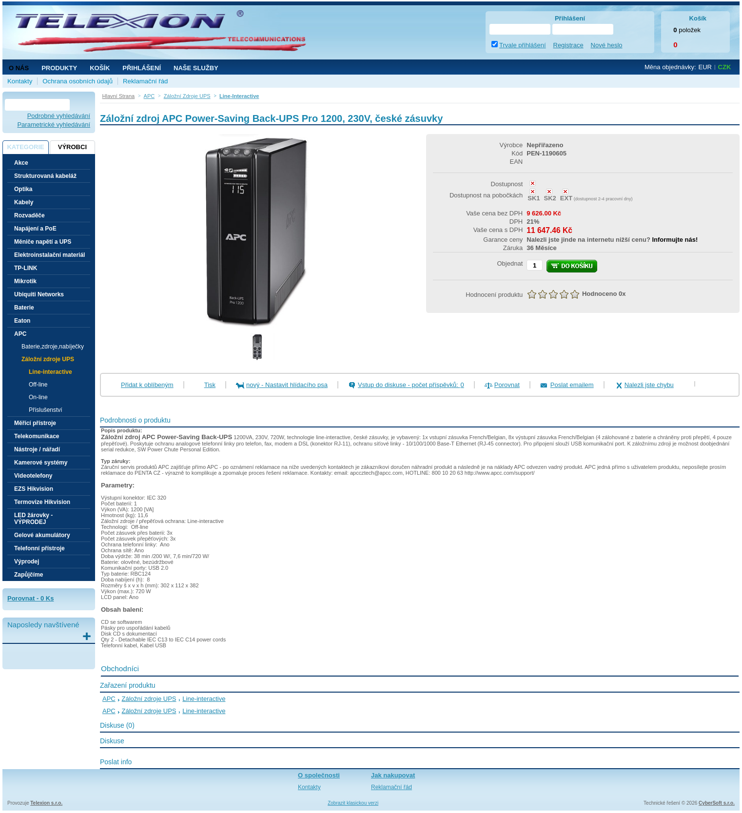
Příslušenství (45, 409)
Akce (21, 162)
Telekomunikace (36, 436)
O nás (19, 68)
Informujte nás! (675, 239)
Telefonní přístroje (39, 548)
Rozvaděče (29, 215)
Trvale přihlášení (522, 45)
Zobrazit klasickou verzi (353, 803)
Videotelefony (33, 475)
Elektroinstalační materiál (49, 255)
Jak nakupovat (393, 775)
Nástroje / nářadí (37, 449)
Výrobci (72, 147)
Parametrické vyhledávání (53, 124)
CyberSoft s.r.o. (717, 803)
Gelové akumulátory (42, 535)
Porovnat (507, 384)
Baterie (24, 307)
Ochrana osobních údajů (77, 81)
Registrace (568, 45)
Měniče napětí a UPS (42, 241)
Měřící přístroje (35, 423)
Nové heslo (607, 45)
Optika (23, 189)
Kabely (23, 202)
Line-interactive (50, 371)
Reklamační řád (145, 81)
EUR (705, 67)
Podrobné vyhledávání (58, 115)
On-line (38, 397)
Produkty (59, 68)
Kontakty (19, 81)
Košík (100, 68)
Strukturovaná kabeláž (45, 176)
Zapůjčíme (28, 574)
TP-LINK (25, 268)
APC (109, 698)
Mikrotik (25, 281)
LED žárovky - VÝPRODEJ (33, 518)
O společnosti (319, 775)
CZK (724, 67)
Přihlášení (141, 68)
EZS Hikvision (33, 488)
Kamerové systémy (40, 462)
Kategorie (25, 147)
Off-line (38, 384)
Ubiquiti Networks (39, 294)
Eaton (22, 320)
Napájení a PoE (35, 228)
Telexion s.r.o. (46, 803)
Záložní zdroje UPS (149, 698)
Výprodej (26, 561)
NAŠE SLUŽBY (196, 68)
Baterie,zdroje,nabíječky (52, 346)
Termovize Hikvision (42, 502)
